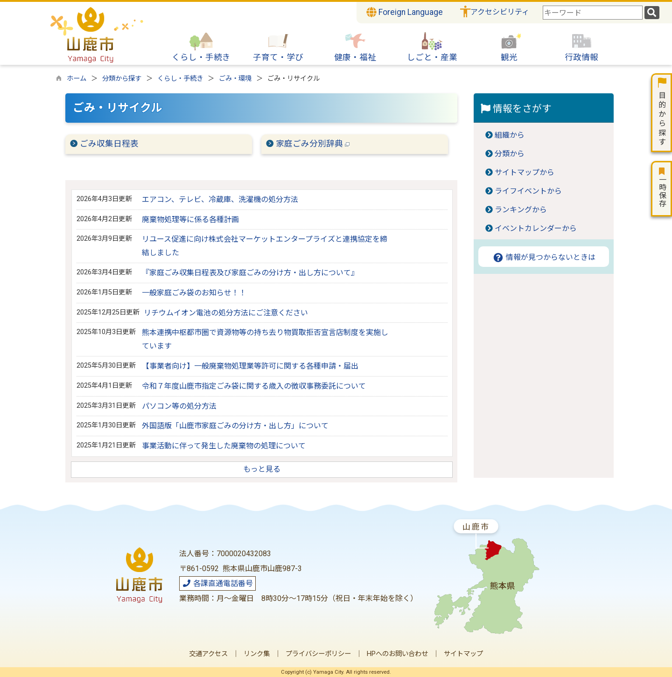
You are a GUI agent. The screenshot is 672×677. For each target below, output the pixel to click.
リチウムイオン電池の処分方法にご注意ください (226, 312)
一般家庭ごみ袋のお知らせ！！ (194, 292)
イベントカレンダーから (536, 228)
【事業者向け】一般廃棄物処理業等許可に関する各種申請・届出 (250, 366)
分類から (510, 153)
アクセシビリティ (499, 11)
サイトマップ (463, 654)
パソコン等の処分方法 (179, 406)
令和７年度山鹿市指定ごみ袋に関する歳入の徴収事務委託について (254, 386)
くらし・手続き (180, 79)
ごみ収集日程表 (109, 143)
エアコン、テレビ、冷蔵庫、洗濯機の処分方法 (220, 199)
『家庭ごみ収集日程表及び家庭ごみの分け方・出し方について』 (250, 272)
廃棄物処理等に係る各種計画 (190, 219)
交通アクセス (208, 654)
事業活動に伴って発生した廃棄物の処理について (224, 445)
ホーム (76, 79)
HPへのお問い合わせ (397, 654)
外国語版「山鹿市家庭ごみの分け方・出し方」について (235, 425)
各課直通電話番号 (217, 583)
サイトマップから (524, 172)
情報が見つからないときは (543, 257)
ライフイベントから (528, 191)
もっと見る (261, 469)
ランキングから (521, 209)
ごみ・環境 (235, 79)
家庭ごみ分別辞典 (313, 143)
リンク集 (257, 654)
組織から (510, 135)
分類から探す (121, 79)
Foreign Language (404, 12)
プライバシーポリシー (318, 654)
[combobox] (592, 12)
